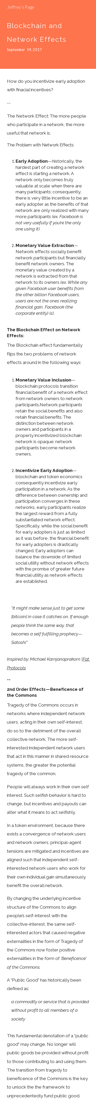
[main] (48, 34)
